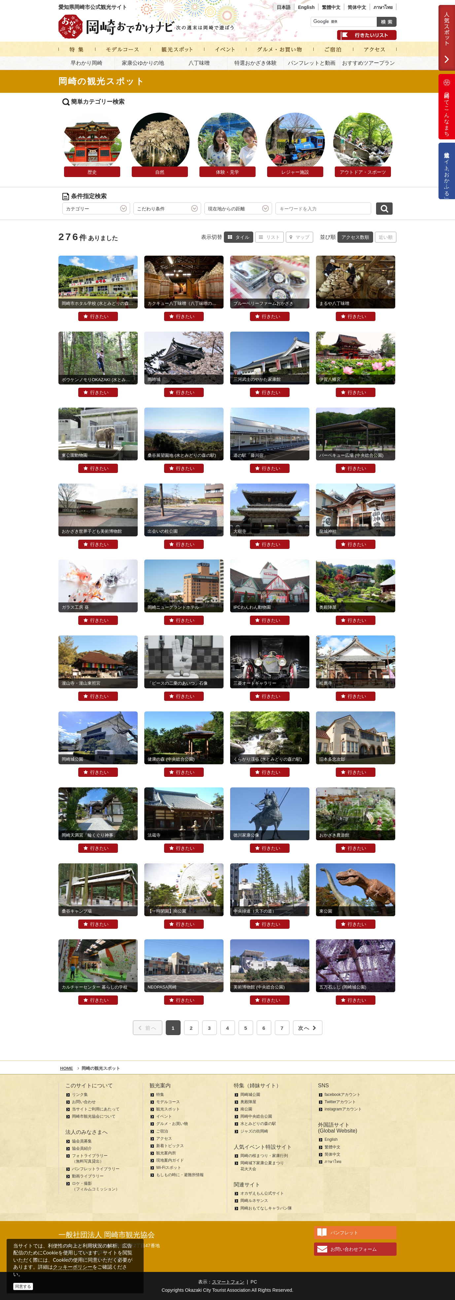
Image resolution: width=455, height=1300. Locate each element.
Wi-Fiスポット (168, 1167)
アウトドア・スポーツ (363, 172)
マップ (299, 237)
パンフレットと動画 (311, 63)
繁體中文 (331, 7)
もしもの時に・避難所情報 (180, 1175)
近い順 (386, 237)
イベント (164, 1116)
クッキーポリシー (72, 1267)
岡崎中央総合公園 (256, 1116)
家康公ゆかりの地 (143, 63)
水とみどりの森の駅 (258, 1123)
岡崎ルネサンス (254, 1200)
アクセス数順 (355, 237)
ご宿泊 (162, 1131)
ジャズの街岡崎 (254, 1131)
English (306, 7)
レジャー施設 (295, 172)
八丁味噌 (199, 63)
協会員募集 (82, 1141)
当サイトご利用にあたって (96, 1109)
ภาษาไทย (383, 7)
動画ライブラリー (88, 1176)
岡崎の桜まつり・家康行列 (264, 1155)
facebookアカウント (343, 1094)
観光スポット (168, 1109)
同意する (23, 1286)
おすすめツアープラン (368, 63)
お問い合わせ (84, 1102)
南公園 (246, 1109)
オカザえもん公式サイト (262, 1193)
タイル (238, 237)
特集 (160, 1094)
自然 (159, 172)
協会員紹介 (82, 1148)
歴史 (92, 172)
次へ (307, 1028)
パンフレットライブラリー (96, 1169)
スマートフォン (228, 1281)
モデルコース (168, 1102)
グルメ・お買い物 (172, 1123)
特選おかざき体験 (255, 63)
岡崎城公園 (250, 1094)
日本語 (284, 7)
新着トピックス (170, 1145)
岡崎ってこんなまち (446, 106)
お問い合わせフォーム (354, 1249)
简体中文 (357, 7)
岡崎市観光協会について (94, 1116)
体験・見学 (227, 172)
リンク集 (80, 1094)
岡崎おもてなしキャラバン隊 (266, 1208)
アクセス (164, 1138)
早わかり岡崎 (86, 63)
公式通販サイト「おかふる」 (447, 171)
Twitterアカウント (340, 1102)
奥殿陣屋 (248, 1102)
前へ (147, 1028)
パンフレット (344, 1232)
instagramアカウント (343, 1109)
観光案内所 (166, 1153)
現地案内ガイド (170, 1160)
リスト (269, 237)
